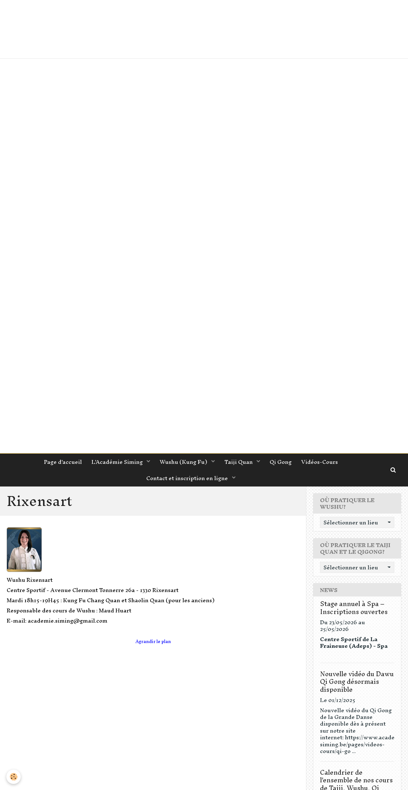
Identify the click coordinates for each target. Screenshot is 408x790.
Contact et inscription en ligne (187, 478)
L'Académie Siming (117, 462)
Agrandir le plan (153, 642)
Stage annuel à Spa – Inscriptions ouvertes (354, 607)
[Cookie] (13, 777)
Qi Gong (281, 462)
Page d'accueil (63, 462)
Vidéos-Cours (319, 462)
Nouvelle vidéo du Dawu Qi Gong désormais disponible (357, 681)
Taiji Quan (239, 462)
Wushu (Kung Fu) (184, 462)
